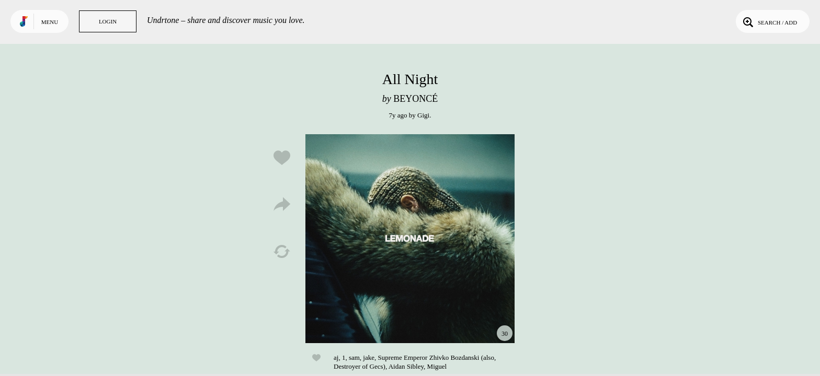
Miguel (437, 366)
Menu (49, 22)
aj (336, 357)
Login (108, 21)
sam (354, 357)
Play (410, 239)
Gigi (423, 115)
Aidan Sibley (406, 366)
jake (368, 357)
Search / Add (769, 21)
